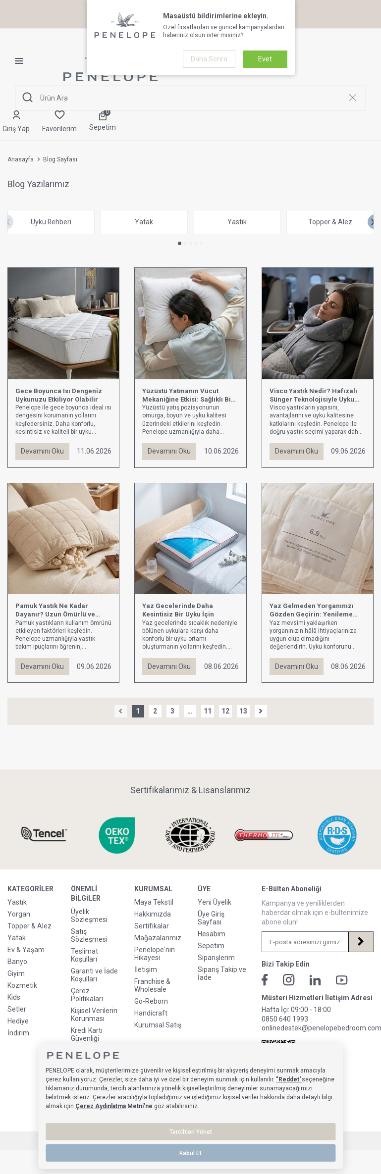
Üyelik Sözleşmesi (89, 915)
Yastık (17, 903)
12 (225, 711)
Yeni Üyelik (214, 903)
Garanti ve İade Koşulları (94, 975)
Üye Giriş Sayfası (211, 918)
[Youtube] (342, 980)
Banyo (17, 962)
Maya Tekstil (153, 903)
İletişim (145, 970)
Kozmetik (22, 986)
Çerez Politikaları (87, 995)
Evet (265, 59)
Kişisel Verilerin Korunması (94, 1014)
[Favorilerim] (59, 122)
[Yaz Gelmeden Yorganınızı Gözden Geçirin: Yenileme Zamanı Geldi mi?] (317, 538)
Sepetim (211, 946)
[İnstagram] (289, 980)
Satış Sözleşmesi (89, 935)
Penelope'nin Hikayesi (154, 954)
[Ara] (28, 98)
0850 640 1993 (285, 1019)
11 (208, 711)
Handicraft (150, 1014)
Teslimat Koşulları (84, 955)
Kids (13, 998)
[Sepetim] (102, 121)
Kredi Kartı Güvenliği (87, 1034)
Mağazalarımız (157, 938)
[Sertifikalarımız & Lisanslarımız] (44, 835)
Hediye (18, 1021)
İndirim (18, 1033)
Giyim (16, 974)
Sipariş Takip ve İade (222, 974)
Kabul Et (190, 1153)
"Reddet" (289, 1079)
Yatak (16, 938)
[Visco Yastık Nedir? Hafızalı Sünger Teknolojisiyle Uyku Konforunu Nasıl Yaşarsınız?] (317, 323)
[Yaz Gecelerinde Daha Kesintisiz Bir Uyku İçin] (190, 538)
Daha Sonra (209, 59)
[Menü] (22, 61)
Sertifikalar (151, 926)
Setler (16, 1010)
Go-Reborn (151, 1002)
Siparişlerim (216, 958)
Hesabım (211, 934)
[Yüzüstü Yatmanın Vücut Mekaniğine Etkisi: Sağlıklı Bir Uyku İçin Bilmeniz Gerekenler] (190, 323)
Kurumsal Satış (157, 1025)
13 (243, 711)
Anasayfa (20, 159)
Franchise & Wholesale (152, 986)
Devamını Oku (42, 452)
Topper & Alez (29, 926)
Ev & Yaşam (26, 950)
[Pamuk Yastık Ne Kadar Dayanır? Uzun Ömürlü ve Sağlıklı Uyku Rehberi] (63, 538)
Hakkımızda (152, 915)
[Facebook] (265, 980)
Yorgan (18, 915)
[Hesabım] (16, 122)
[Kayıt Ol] (360, 942)
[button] (179, 244)
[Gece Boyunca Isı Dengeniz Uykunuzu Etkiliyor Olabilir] (63, 323)
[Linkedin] (315, 980)
